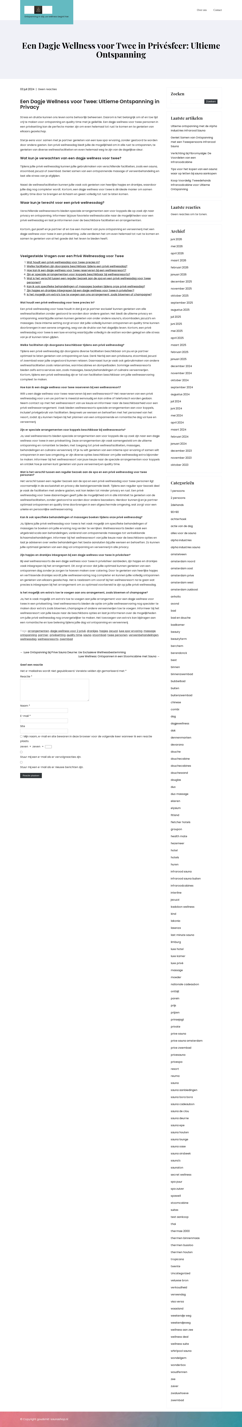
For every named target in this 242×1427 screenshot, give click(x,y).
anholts (176, 597)
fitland (175, 815)
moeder (176, 977)
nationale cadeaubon (185, 984)
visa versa (177, 1301)
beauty (175, 632)
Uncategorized (180, 1273)
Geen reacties (47, 89)
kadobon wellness (182, 907)
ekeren (175, 801)
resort (175, 1069)
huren (174, 864)
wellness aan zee (182, 1330)
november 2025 (181, 289)
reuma (175, 1076)
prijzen (175, 1012)
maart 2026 (178, 260)
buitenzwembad (181, 695)
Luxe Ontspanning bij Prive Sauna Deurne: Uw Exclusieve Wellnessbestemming (73, 652)
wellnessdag (28, 639)
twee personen (117, 635)
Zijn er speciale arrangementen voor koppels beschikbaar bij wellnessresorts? (78, 274)
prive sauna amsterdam (187, 1041)
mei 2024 (177, 415)
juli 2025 (176, 317)
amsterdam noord (183, 561)
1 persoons (178, 491)
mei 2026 (177, 246)
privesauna (178, 1055)
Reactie (26, 676)
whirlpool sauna (181, 1351)
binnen (175, 667)
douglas (176, 780)
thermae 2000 (180, 1231)
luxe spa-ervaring (130, 631)
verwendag (178, 1294)
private (175, 1027)
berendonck (179, 653)
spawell (176, 1196)
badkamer (178, 625)
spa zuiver (177, 1189)
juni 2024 (176, 408)
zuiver (174, 1386)
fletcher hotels (180, 822)
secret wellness (181, 1175)
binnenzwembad (182, 674)
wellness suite (180, 1344)
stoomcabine (179, 1203)
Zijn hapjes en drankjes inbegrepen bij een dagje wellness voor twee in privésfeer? (80, 290)
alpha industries (181, 540)
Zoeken (177, 94)
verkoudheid (179, 1287)
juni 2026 (176, 239)
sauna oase (178, 1146)
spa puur (176, 1182)
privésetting (58, 635)
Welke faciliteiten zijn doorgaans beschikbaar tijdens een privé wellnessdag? (77, 266)
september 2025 (182, 303)
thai (173, 1224)
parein (175, 998)
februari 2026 (179, 267)
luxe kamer (178, 956)
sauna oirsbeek (181, 1153)
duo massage (179, 794)
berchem (177, 646)
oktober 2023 (179, 465)
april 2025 (177, 338)
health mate (179, 836)
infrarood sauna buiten (186, 879)
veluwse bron (179, 1280)
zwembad (66, 639)
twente (175, 1266)
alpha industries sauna (185, 547)
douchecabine (180, 759)
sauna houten (180, 1132)
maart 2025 (178, 345)
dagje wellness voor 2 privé (68, 631)
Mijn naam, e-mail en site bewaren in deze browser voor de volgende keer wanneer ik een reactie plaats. (86, 743)
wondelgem (178, 1358)
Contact (217, 10)
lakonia (175, 921)
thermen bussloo (182, 1245)
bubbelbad (178, 681)
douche (176, 752)
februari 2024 (180, 437)
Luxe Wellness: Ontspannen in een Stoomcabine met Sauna (119, 656)
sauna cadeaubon (182, 1104)
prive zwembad (181, 1048)
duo (173, 787)
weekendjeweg (181, 1323)
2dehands (177, 505)
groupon (176, 829)
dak (173, 730)
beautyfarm (179, 639)
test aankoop (180, 1217)
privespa (176, 1062)
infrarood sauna (181, 871)
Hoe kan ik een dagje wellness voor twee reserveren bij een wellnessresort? (76, 270)
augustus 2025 (180, 310)
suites (174, 1210)
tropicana (177, 1259)
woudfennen (179, 1372)
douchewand (179, 773)
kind (173, 914)
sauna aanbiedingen (184, 1090)
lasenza (176, 928)
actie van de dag (182, 526)
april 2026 (177, 253)
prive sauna (178, 1034)
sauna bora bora (182, 1097)
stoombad (99, 635)
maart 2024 (178, 430)
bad (173, 611)
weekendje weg (181, 1316)
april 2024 (177, 422)
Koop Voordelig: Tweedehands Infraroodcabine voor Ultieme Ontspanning (191, 185)
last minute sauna (182, 935)
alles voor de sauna (183, 533)
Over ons (202, 10)
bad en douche (181, 618)
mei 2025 (177, 331)
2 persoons (178, 498)
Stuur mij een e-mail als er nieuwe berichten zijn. (51, 771)
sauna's (175, 1160)
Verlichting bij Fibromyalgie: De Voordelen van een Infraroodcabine (191, 157)
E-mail (25, 720)
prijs (173, 1005)
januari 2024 (179, 444)
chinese (176, 702)
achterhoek (178, 519)
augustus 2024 (180, 394)
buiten (175, 688)
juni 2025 (176, 324)
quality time (74, 635)
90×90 (175, 512)
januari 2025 (179, 359)
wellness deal (179, 1337)
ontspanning (28, 635)
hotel (174, 850)
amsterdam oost (182, 568)
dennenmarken (181, 738)
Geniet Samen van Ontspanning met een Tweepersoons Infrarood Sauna (193, 142)
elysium (176, 808)
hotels (175, 857)
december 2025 (181, 281)
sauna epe (178, 1125)
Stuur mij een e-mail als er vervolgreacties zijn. (50, 761)
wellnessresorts (48, 639)
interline (176, 893)
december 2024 (181, 366)
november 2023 (181, 458)
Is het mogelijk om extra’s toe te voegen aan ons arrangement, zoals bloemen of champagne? (89, 294)
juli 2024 (176, 401)
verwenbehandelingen (143, 635)
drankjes (92, 631)
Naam (25, 710)
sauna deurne (180, 1118)
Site (22, 730)
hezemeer (177, 843)
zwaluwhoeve (180, 1393)
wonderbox (178, 1365)
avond (175, 604)
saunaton (177, 1168)
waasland (177, 1309)
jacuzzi (113, 631)
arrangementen (38, 631)
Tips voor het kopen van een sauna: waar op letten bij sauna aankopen (194, 171)
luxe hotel (177, 949)
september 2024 (182, 387)
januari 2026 (179, 274)
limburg (176, 942)
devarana (177, 745)
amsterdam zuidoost (184, 589)
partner (43, 635)
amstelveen (179, 554)
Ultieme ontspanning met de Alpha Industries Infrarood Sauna (194, 128)
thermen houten (182, 1252)
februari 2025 (179, 352)
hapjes (103, 631)
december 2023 (181, 451)
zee (173, 1379)
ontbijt (175, 991)
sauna (87, 635)
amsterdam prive (182, 575)
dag (173, 716)
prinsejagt (177, 1019)
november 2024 (181, 373)
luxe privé (177, 963)
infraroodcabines (182, 886)
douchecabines (181, 766)
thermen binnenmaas (185, 1238)
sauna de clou (180, 1111)
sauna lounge (179, 1139)
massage (150, 631)
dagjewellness (180, 723)
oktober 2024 (180, 380)
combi (175, 709)
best (174, 660)
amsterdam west (182, 582)
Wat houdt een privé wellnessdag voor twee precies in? (63, 262)
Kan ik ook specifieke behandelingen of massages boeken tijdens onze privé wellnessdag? (86, 286)
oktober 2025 (180, 296)
